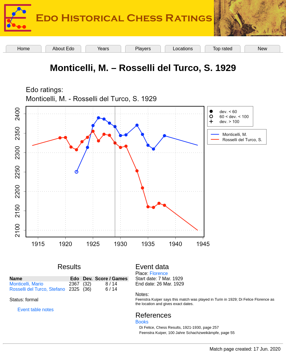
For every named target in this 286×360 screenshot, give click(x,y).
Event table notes (36, 309)
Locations (183, 48)
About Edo (63, 48)
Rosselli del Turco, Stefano (37, 289)
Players (143, 48)
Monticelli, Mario (26, 283)
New (262, 48)
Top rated (223, 48)
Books (141, 321)
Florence (159, 273)
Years (103, 48)
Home (23, 48)
